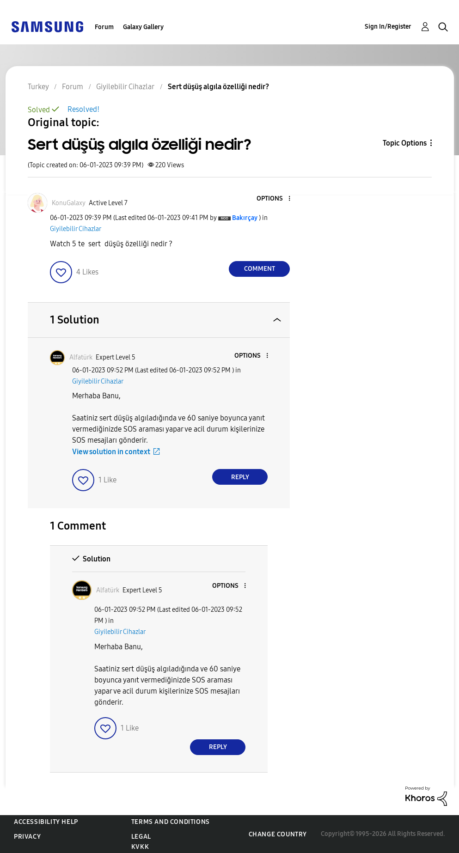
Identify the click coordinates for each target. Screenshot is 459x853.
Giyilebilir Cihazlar (75, 229)
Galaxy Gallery (143, 27)
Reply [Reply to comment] (240, 477)
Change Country (278, 834)
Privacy (27, 837)
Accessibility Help (46, 822)
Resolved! (83, 109)
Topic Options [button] (405, 143)
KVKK (140, 847)
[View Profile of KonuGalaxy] (69, 203)
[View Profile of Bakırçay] (244, 218)
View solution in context (111, 451)
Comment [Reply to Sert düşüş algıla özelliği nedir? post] (259, 269)
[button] (274, 199)
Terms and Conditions (170, 822)
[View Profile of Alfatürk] (80, 357)
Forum (104, 27)
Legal (141, 837)
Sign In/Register (388, 26)
